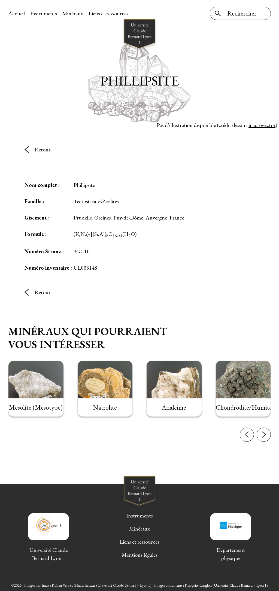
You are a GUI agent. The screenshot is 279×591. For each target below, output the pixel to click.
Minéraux (72, 13)
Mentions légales (139, 554)
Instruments (43, 13)
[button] (247, 447)
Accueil (16, 13)
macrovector (261, 125)
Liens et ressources (108, 13)
